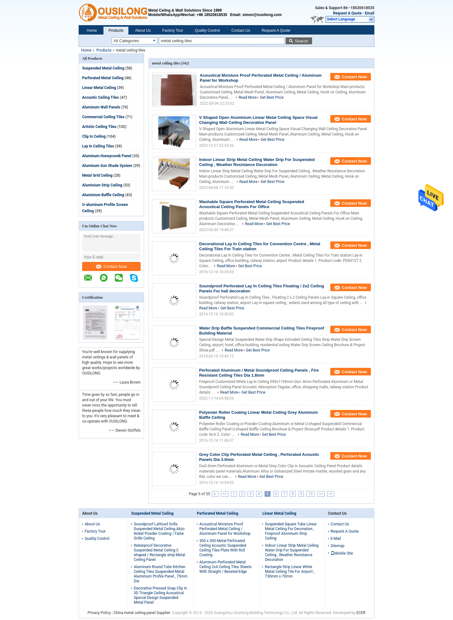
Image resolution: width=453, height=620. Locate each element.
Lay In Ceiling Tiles (98, 146)
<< (224, 494)
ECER (361, 613)
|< (215, 494)
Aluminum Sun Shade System (107, 165)
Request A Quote (347, 13)
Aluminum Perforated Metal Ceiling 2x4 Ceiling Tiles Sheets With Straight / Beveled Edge (225, 567)
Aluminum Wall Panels (101, 107)
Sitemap (337, 546)
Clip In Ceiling (94, 136)
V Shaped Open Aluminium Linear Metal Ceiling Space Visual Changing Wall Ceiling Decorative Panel (258, 120)
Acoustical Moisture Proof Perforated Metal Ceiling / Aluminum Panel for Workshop (224, 529)
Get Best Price (272, 97)
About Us (142, 30)
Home (92, 30)
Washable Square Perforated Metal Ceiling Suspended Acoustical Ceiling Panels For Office (251, 204)
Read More (247, 97)
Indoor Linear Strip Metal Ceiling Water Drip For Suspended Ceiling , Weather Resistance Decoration (257, 162)
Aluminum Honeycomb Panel (106, 156)
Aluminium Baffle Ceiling (103, 195)
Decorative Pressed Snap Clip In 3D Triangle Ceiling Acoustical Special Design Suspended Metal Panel (160, 595)
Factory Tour (172, 30)
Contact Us (241, 30)
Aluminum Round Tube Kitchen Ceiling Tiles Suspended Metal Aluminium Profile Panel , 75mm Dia (160, 574)
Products (116, 30)
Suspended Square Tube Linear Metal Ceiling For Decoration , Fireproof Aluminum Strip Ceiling (291, 531)
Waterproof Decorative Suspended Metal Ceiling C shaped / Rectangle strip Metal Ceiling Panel (159, 552)
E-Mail (336, 538)
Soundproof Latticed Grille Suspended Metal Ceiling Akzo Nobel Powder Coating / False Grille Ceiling (159, 531)
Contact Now (111, 266)
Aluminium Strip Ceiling (102, 185)
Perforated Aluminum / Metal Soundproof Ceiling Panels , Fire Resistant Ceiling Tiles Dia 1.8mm (259, 373)
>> (321, 494)
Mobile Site (342, 553)
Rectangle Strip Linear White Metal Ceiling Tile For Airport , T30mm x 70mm (289, 571)
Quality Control (207, 30)
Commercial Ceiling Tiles (103, 117)
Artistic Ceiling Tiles (99, 127)
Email (369, 13)
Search (301, 41)
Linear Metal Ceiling (99, 88)
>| (330, 494)
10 (310, 494)
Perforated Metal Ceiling (103, 78)
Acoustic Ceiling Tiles (100, 97)
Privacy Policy (99, 613)
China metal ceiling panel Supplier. (143, 613)
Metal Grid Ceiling (97, 175)
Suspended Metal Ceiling (103, 68)
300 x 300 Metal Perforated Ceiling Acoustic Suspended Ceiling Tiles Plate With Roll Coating (222, 548)
